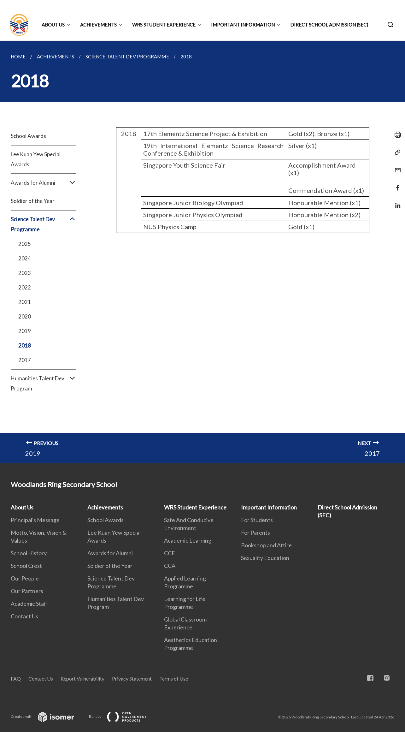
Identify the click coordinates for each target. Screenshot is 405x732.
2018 (24, 345)
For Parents (255, 532)
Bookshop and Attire (266, 545)
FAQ (16, 678)
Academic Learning (187, 540)
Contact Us (24, 616)
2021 (24, 302)
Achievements (98, 24)
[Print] (396, 134)
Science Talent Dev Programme (43, 224)
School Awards (28, 136)
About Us (53, 24)
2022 (24, 287)
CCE (169, 553)
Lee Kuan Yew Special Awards (36, 159)
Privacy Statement (132, 678)
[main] (202, 252)
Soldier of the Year (33, 201)
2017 (24, 360)
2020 (24, 316)
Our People (25, 578)
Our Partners (27, 590)
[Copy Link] (396, 152)
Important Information (243, 24)
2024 (24, 258)
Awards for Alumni (43, 183)
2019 (24, 331)
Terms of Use (173, 678)
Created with (47, 716)
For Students (257, 519)
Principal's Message (35, 519)
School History (29, 553)
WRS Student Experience (164, 24)
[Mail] (396, 166)
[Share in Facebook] (396, 184)
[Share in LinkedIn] (396, 202)
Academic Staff (29, 603)
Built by (122, 716)
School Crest (26, 565)
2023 (24, 273)
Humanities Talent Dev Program (43, 383)
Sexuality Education (265, 557)
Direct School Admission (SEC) (329, 24)
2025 (24, 244)
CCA (169, 565)
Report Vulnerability (82, 678)
